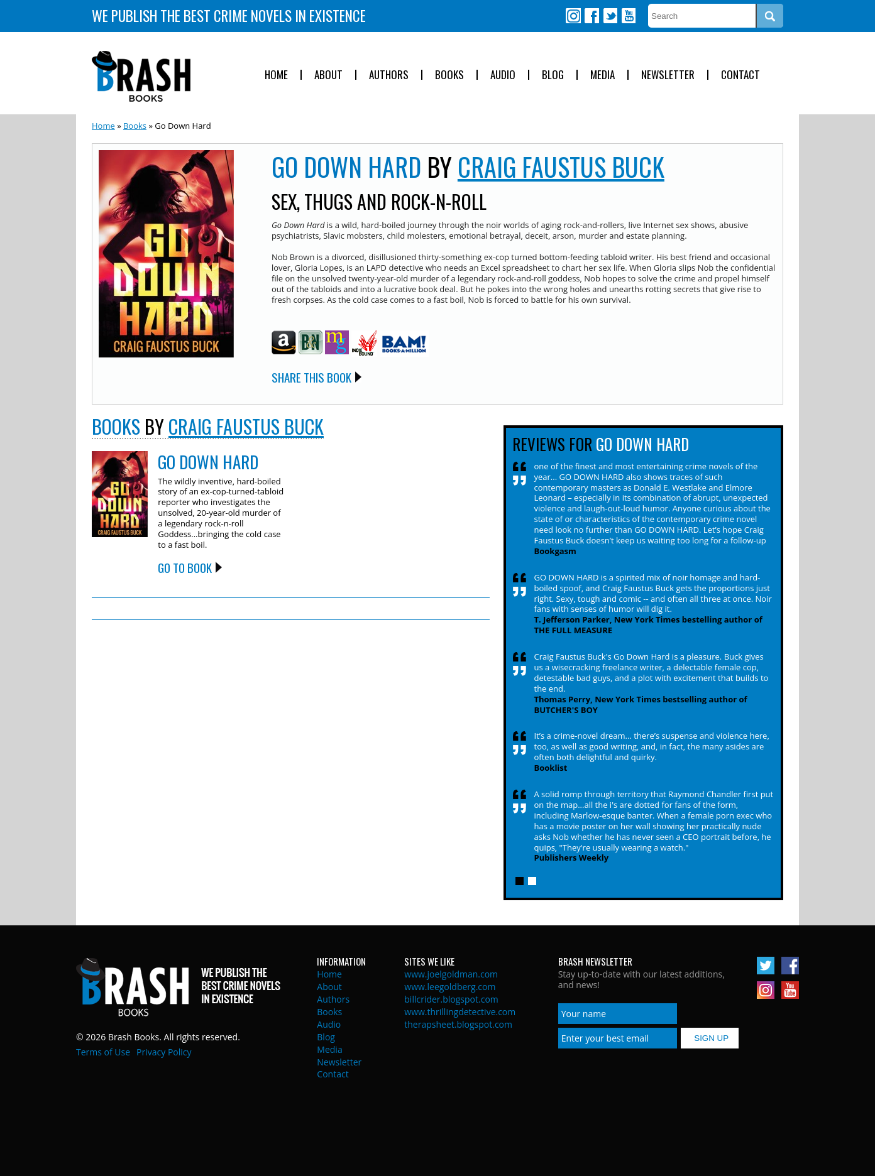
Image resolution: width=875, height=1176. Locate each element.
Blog (553, 75)
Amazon (284, 342)
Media (602, 75)
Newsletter (668, 75)
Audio (502, 75)
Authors (389, 75)
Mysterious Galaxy (337, 342)
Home (276, 75)
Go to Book (185, 567)
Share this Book (311, 377)
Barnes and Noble (310, 342)
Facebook (591, 15)
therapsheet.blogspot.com (458, 1024)
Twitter (609, 15)
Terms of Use (103, 1052)
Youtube (628, 15)
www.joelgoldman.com (451, 974)
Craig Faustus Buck (561, 166)
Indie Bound (364, 343)
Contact (740, 75)
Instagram (573, 15)
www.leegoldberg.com (449, 987)
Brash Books (141, 76)
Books (449, 75)
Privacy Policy (163, 1052)
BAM (404, 343)
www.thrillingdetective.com (459, 1012)
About (328, 75)
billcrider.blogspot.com (451, 999)
